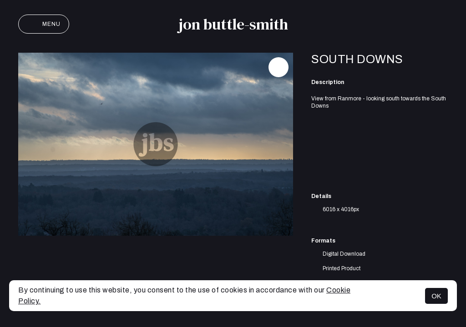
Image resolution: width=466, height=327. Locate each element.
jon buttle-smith (233, 24)
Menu (44, 24)
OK (436, 296)
